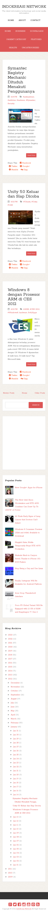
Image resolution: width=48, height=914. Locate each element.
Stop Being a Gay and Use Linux (29, 568)
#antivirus (12, 100)
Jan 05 (16, 849)
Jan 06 (16, 845)
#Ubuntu (27, 202)
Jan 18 (15, 783)
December (15, 683)
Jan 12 (15, 821)
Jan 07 (16, 841)
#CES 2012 (34, 309)
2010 (10, 873)
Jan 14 (15, 795)
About (22, 20)
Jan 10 (15, 829)
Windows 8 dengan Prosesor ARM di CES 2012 (24, 297)
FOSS (10, 205)
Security (11, 103)
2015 (10, 667)
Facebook (25, 163)
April (13, 715)
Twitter (13, 166)
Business (20, 31)
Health (13, 48)
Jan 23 (16, 763)
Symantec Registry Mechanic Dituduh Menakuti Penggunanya (21, 80)
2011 (10, 869)
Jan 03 (16, 857)
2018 (10, 655)
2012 (10, 679)
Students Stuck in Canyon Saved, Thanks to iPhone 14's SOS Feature (27, 558)
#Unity (34, 202)
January (14, 727)
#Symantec (30, 100)
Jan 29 (16, 739)
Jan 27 (16, 747)
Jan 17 (15, 787)
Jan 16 (15, 791)
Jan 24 (16, 759)
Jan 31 (15, 731)
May (12, 711)
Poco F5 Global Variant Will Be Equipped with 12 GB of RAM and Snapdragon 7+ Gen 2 (29, 608)
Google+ (25, 166)
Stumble (13, 169)
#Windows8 (13, 312)
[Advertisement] (24, 443)
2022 (10, 639)
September (15, 695)
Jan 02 (16, 861)
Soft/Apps (32, 312)
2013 (10, 675)
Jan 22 (16, 767)
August (14, 699)
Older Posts (40, 393)
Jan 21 (15, 771)
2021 (10, 643)
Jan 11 (15, 825)
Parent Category (16, 39)
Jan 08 (16, 837)
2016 (10, 663)
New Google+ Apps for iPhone (28, 487)
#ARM (26, 309)
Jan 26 (16, 751)
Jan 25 (16, 755)
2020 (10, 647)
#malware (21, 100)
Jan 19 (15, 779)
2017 (10, 659)
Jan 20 (16, 775)
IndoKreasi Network (24, 6)
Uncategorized (30, 48)
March (13, 719)
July (12, 703)
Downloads (36, 31)
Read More (31, 155)
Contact (35, 20)
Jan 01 (15, 865)
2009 (10, 877)
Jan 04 (16, 853)
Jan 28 (16, 743)
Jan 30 (16, 735)
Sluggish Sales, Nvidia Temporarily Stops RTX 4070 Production (28, 545)
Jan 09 (16, 833)
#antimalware (28, 97)
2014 (10, 671)
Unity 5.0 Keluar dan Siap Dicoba (23, 194)
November (15, 687)
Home (11, 20)
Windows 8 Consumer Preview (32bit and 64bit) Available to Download (28, 532)
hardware (23, 312)
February (14, 723)
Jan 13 (15, 817)
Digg (24, 169)
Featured (36, 39)
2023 (10, 635)
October (14, 691)
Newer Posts (8, 393)
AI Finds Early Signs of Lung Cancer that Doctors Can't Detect (27, 519)
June (12, 707)
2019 (10, 651)
